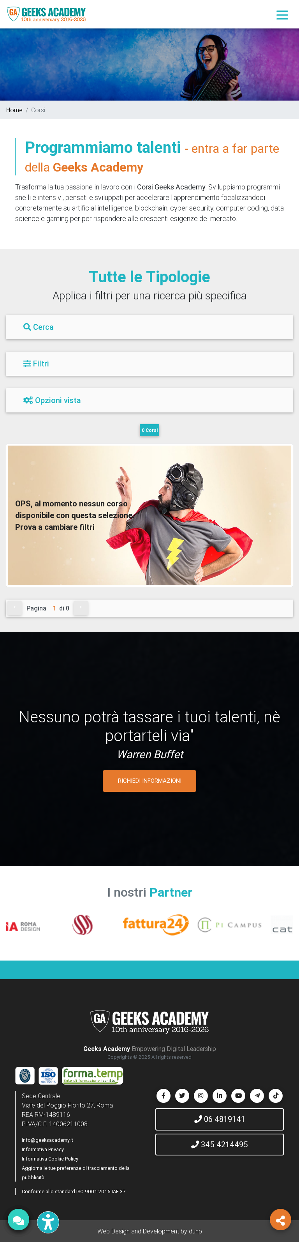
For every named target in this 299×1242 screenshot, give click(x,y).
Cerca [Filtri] (38, 327)
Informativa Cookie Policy (50, 1158)
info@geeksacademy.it (47, 1140)
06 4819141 (219, 1119)
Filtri (36, 363)
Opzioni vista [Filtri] (52, 400)
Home (14, 110)
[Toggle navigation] (282, 14)
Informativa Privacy (43, 1149)
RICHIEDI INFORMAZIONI (149, 780)
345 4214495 (219, 1144)
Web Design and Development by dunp (149, 1231)
